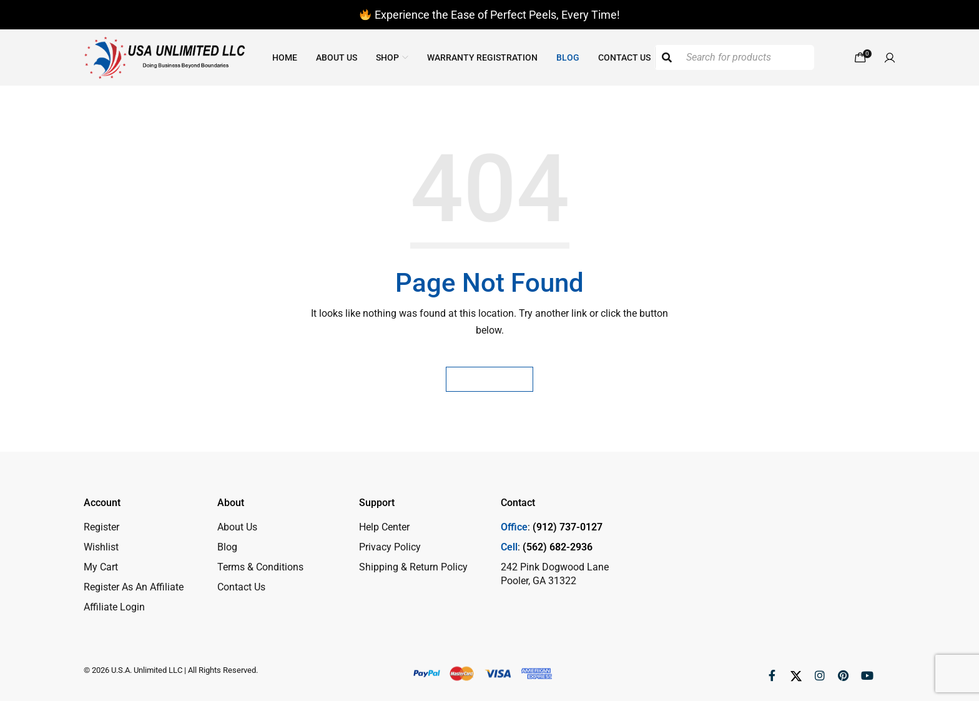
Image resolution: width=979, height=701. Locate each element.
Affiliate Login (114, 607)
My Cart (101, 567)
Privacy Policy (390, 547)
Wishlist (101, 547)
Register (101, 527)
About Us (237, 527)
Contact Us (241, 587)
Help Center (384, 527)
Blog (227, 547)
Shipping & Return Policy (413, 567)
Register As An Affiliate (134, 587)
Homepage (489, 379)
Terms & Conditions (260, 567)
